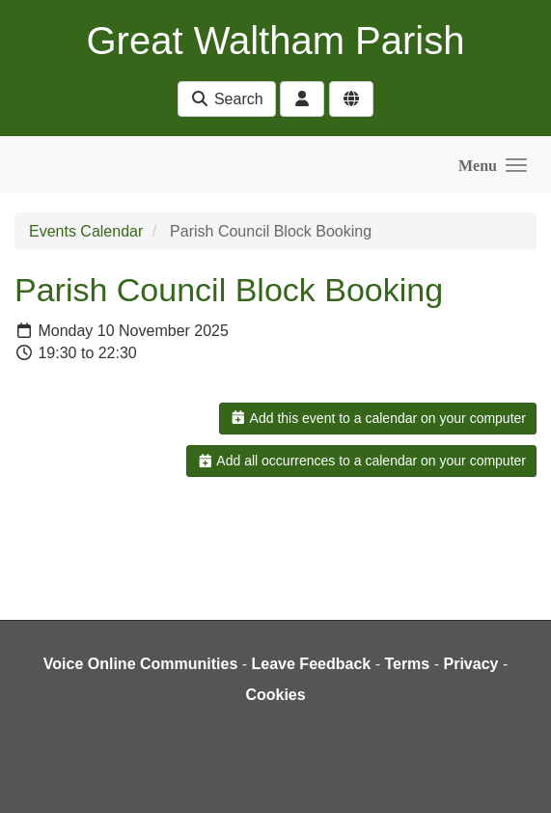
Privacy (470, 664)
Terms (406, 664)
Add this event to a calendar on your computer (378, 418)
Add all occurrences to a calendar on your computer (361, 460)
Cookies (275, 695)
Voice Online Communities (140, 664)
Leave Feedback (312, 664)
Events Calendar (86, 231)
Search (226, 99)
